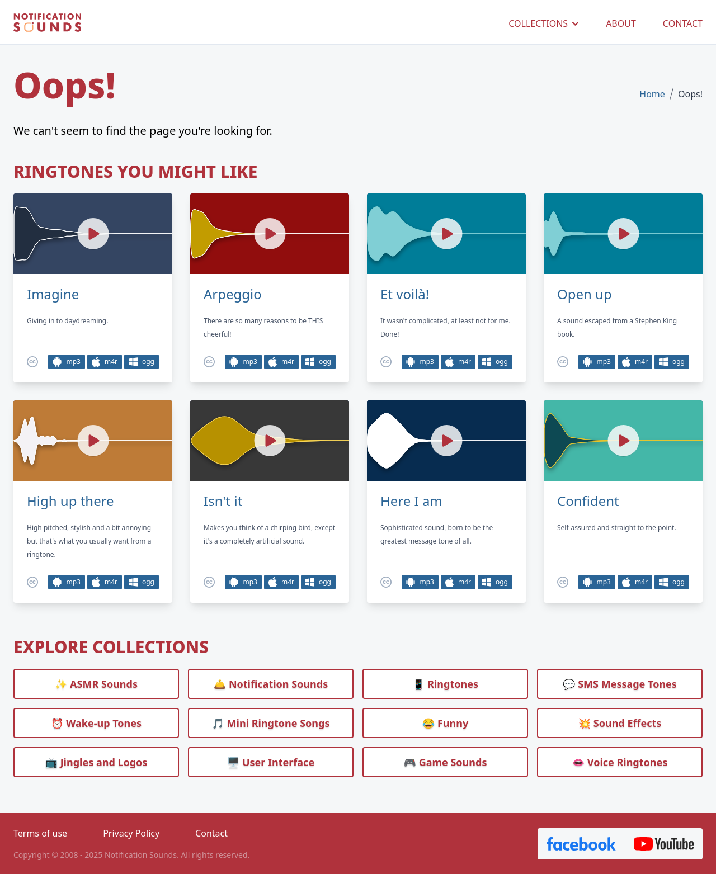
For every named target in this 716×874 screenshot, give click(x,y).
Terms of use (40, 833)
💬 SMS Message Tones (620, 684)
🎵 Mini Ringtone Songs (271, 723)
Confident (588, 501)
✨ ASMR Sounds (96, 684)
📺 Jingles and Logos (96, 762)
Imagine (53, 294)
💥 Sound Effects (620, 723)
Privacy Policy (131, 833)
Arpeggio (233, 294)
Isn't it (223, 501)
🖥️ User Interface (270, 762)
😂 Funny (445, 723)
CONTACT (683, 23)
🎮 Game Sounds (445, 762)
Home (652, 94)
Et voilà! (404, 294)
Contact (211, 833)
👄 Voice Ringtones (620, 762)
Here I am (411, 501)
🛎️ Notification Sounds (271, 684)
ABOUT (621, 23)
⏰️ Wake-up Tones (96, 723)
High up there (70, 501)
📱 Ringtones (445, 684)
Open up (584, 294)
